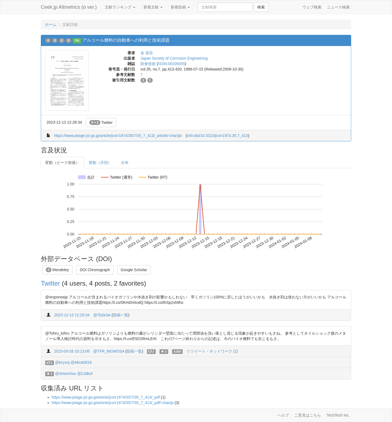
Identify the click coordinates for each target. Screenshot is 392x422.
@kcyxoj (62, 362)
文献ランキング (120, 7)
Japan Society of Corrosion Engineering (174, 58)
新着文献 (153, 7)
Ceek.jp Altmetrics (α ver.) (69, 7)
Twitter (101, 122)
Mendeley (57, 269)
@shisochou (65, 373)
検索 (261, 7)
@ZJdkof (84, 373)
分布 (124, 162)
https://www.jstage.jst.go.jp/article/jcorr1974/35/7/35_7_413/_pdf (106, 397)
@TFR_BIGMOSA (108, 351)
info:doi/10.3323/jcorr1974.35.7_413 (217, 135)
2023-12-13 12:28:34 (72, 315)
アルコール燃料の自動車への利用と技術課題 (126, 40)
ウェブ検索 (311, 7)
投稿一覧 (120, 315)
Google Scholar (134, 270)
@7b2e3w (102, 315)
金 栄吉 (146, 53)
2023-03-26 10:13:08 (72, 351)
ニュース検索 (338, 7)
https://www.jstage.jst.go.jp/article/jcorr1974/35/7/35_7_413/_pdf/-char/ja (112, 402)
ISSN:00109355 (171, 64)
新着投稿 (180, 7)
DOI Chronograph (95, 270)
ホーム (50, 24)
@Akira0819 (81, 362)
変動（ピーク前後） (62, 162)
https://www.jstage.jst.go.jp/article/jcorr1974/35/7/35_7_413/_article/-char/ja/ (118, 135)
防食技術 (148, 64)
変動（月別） (100, 162)
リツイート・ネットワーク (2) (212, 351)
